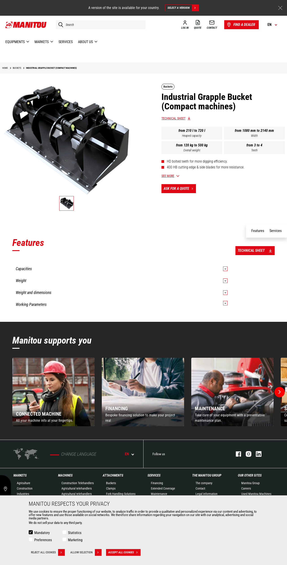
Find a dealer (240, 24)
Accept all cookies (124, 552)
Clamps (110, 488)
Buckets (111, 483)
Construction (25, 488)
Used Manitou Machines (256, 494)
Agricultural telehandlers (76, 488)
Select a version (183, 8)
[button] (279, 392)
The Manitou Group (206, 475)
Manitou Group (250, 483)
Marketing (75, 540)
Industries (23, 494)
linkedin (256, 454)
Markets (20, 475)
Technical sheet (173, 118)
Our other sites (250, 475)
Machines (65, 475)
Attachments (113, 475)
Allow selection (86, 552)
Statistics (74, 533)
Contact (200, 488)
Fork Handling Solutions (120, 494)
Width (254, 135)
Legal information (206, 494)
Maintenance (159, 494)
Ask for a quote (180, 188)
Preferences (43, 540)
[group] (53, 392)
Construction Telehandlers (77, 483)
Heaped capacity (192, 135)
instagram (246, 454)
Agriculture (23, 483)
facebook (236, 454)
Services (154, 475)
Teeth (254, 150)
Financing (157, 483)
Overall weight (191, 150)
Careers (246, 488)
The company (204, 483)
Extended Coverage (163, 488)
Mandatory (42, 533)
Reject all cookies (48, 552)
